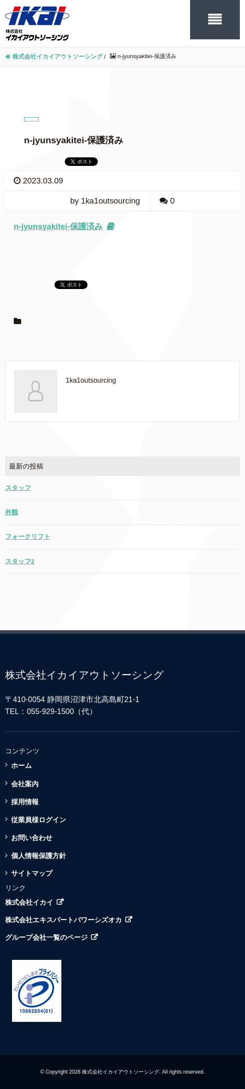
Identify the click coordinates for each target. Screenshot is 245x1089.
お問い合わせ (31, 837)
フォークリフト (27, 536)
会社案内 (25, 784)
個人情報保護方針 (38, 855)
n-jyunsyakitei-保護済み (58, 226)
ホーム (21, 765)
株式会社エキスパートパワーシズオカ (63, 920)
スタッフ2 (19, 561)
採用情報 (25, 802)
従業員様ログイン (38, 819)
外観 (11, 512)
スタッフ (18, 487)
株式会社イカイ (29, 902)
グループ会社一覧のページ (46, 937)
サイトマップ (31, 873)
